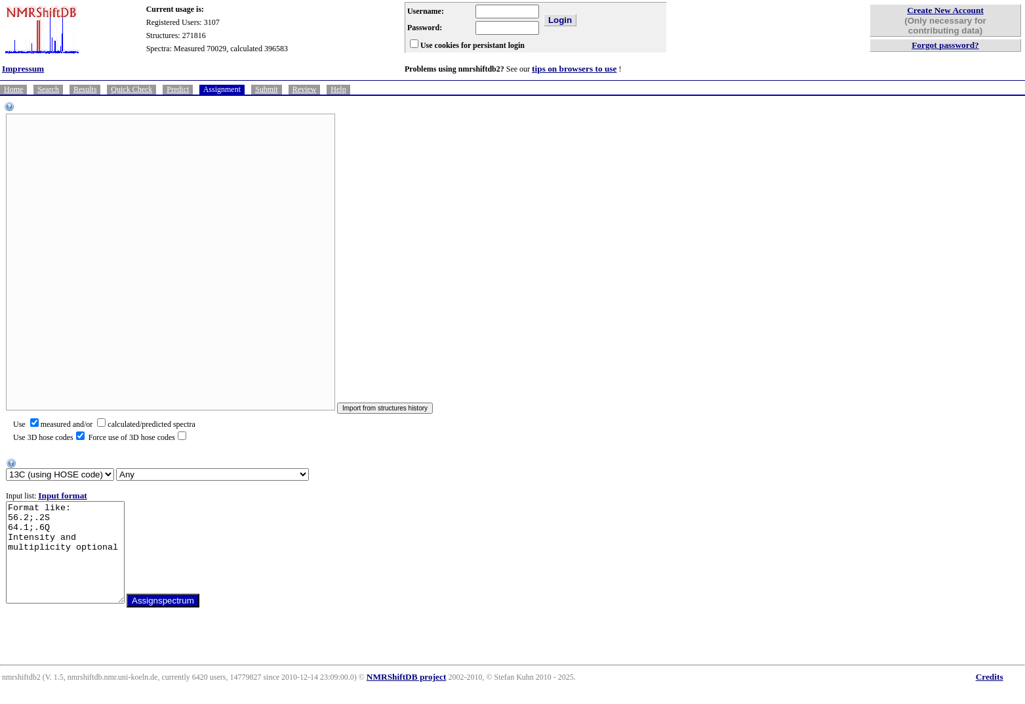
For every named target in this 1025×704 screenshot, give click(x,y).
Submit (266, 89)
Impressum (23, 69)
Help (338, 89)
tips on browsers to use (574, 69)
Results (84, 89)
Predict (178, 89)
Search (48, 89)
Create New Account (945, 10)
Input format (62, 495)
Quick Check (131, 89)
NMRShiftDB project (407, 696)
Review (304, 89)
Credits (989, 696)
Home (13, 89)
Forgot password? (945, 45)
